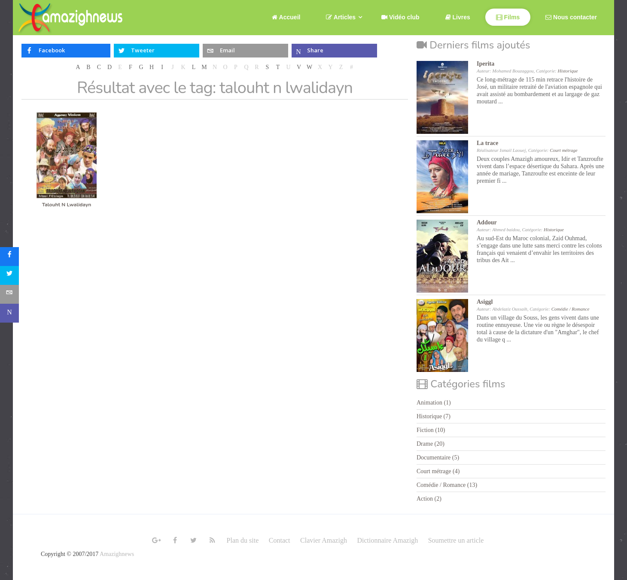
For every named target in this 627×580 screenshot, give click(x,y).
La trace (487, 143)
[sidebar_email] (9, 294)
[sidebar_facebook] (9, 256)
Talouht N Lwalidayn (66, 204)
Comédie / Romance (570, 308)
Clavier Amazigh (323, 540)
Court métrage (563, 150)
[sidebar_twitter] (9, 275)
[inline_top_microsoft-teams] (334, 50)
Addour (487, 222)
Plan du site (243, 540)
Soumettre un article (456, 540)
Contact (279, 540)
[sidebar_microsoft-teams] (9, 313)
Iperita (485, 63)
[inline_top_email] (245, 50)
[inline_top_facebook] (65, 50)
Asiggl (485, 302)
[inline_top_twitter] (156, 50)
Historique (568, 70)
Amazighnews (117, 554)
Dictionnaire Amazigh (387, 540)
